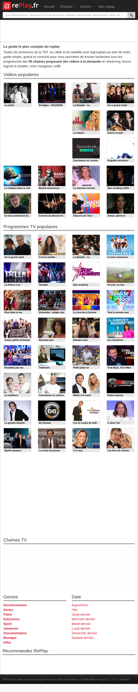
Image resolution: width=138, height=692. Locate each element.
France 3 (35, 552)
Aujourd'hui (80, 605)
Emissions (11, 619)
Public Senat (128, 584)
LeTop (115, 584)
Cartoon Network (9, 584)
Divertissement (15, 605)
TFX (128, 552)
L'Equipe (102, 573)
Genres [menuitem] (86, 6)
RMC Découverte (62, 563)
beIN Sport (75, 573)
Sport (7, 624)
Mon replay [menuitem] (107, 6)
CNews (9, 573)
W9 (102, 552)
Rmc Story (75, 563)
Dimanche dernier (84, 633)
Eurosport (88, 573)
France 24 (62, 573)
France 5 (62, 552)
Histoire (75, 584)
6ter (49, 563)
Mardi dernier (81, 624)
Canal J (128, 573)
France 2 (22, 552)
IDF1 (88, 584)
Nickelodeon (48, 584)
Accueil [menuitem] (49, 6)
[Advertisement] (69, 31)
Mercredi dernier (83, 619)
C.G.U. (114, 679)
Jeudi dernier (81, 614)
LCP (102, 584)
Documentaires (15, 633)
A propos (102, 679)
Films (7, 614)
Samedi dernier (83, 638)
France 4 (9, 563)
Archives (124, 679)
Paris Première (115, 563)
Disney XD (22, 584)
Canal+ (48, 552)
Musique (10, 638)
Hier (75, 610)
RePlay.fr (8, 679)
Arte (88, 552)
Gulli (115, 573)
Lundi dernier (81, 628)
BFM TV (22, 573)
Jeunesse (10, 628)
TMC (115, 552)
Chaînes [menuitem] (67, 6)
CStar (22, 563)
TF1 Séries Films (36, 563)
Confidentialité (88, 679)
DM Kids (35, 584)
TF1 (9, 552)
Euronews (48, 573)
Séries (8, 610)
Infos (7, 642)
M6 (75, 552)
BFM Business (35, 573)
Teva (102, 563)
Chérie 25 (89, 563)
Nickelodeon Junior (62, 584)
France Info (129, 563)
